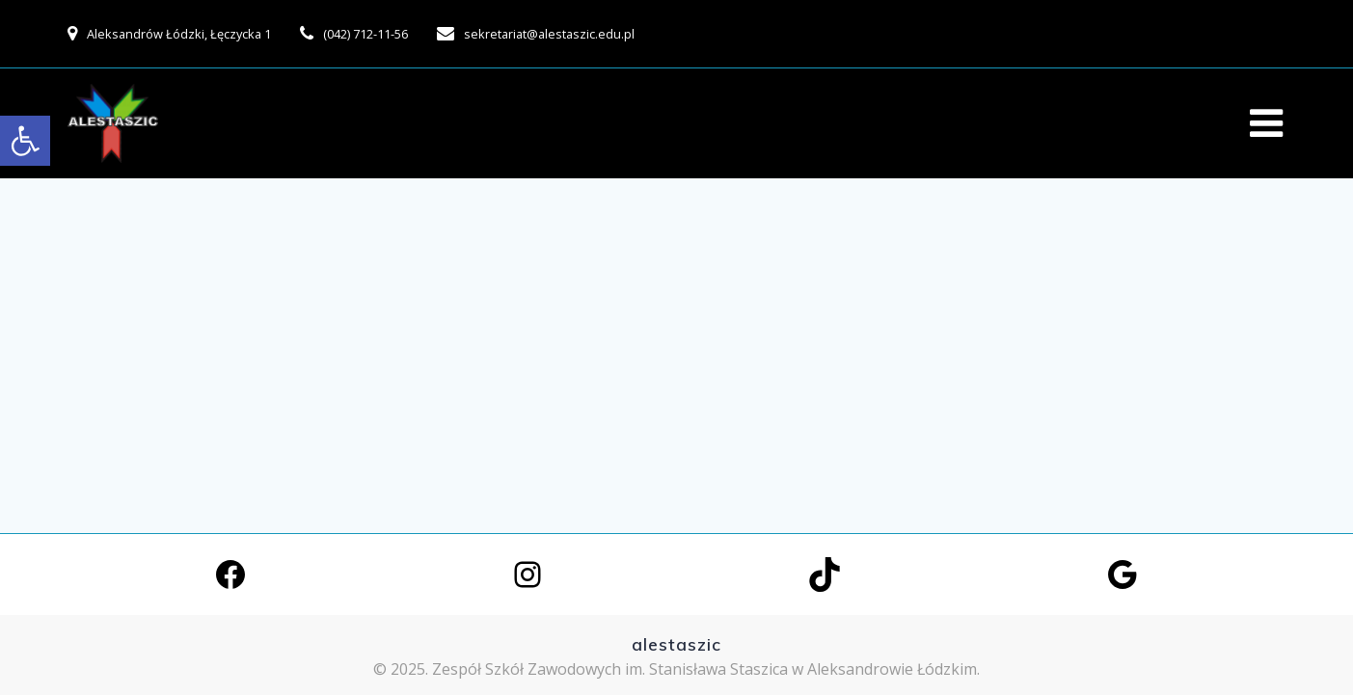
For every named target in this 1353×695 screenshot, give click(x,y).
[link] (25, 141)
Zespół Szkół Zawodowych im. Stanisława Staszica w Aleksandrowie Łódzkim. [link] (706, 669)
